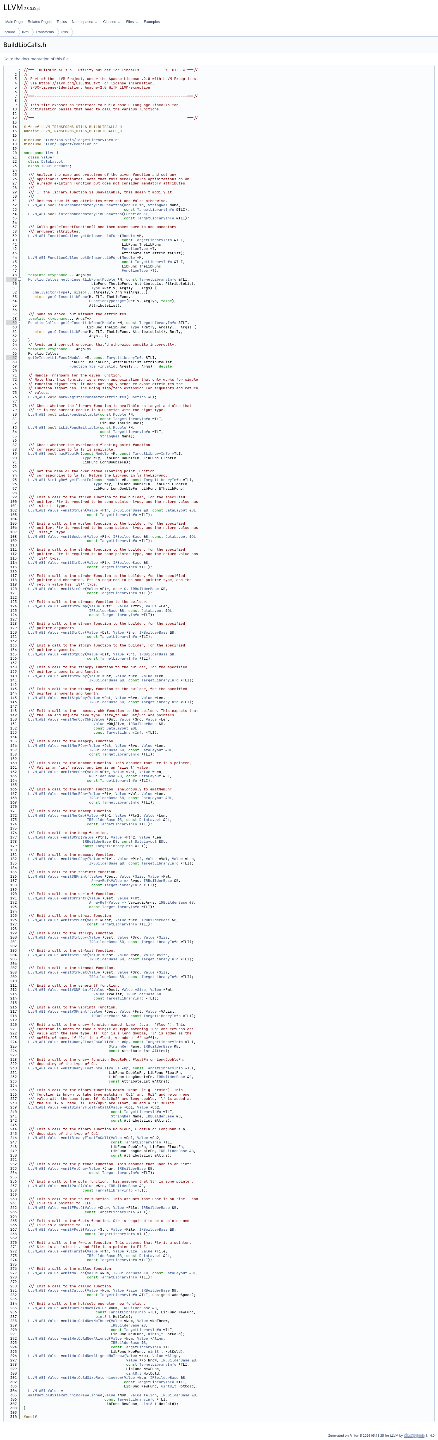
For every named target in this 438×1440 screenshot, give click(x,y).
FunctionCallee (63, 235)
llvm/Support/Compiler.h (71, 144)
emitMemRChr (75, 793)
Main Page (14, 22)
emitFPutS (72, 1229)
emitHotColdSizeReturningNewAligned (65, 1395)
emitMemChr (74, 771)
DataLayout (52, 161)
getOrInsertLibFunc (100, 235)
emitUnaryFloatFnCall (84, 1041)
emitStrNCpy (75, 676)
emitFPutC (72, 1207)
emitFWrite (74, 1251)
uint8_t (103, 1316)
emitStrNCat (75, 972)
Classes (111, 22)
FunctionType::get (107, 301)
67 (11, 357)
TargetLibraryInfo (155, 209)
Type (95, 288)
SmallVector (44, 292)
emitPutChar (75, 1168)
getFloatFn (80, 479)
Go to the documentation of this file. (36, 58)
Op (126, 1041)
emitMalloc (74, 1273)
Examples (152, 22)
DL (194, 510)
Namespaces (84, 22)
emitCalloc (74, 1290)
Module (130, 205)
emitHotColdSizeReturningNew (92, 1377)
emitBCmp (71, 837)
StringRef (158, 205)
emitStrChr (74, 588)
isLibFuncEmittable (78, 414)
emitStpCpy (74, 654)
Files (132, 22)
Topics (61, 22)
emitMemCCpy (75, 858)
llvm (25, 32)
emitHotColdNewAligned (86, 1338)
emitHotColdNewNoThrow (86, 1320)
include (9, 32)
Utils (64, 32)
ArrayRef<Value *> (109, 880)
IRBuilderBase (55, 166)
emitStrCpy (74, 632)
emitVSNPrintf (77, 989)
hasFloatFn (69, 453)
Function (132, 214)
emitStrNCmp (75, 606)
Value (46, 157)
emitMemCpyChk (77, 719)
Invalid (107, 366)
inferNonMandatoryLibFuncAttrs (90, 205)
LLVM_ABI (37, 205)
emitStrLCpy (75, 937)
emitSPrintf (75, 898)
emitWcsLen (74, 536)
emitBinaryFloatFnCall (86, 1107)
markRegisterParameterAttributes (92, 397)
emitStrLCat (75, 955)
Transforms (44, 32)
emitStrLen (74, 510)
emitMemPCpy (75, 745)
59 (11, 322)
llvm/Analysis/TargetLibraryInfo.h (81, 140)
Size (139, 876)
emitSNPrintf (76, 876)
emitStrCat (74, 920)
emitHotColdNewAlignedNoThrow (93, 1355)
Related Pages (39, 22)
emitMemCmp (74, 815)
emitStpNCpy (75, 697)
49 (11, 279)
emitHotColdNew (78, 1308)
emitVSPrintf (76, 1011)
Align (157, 1338)
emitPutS (71, 1185)
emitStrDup (74, 562)
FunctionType (135, 248)
